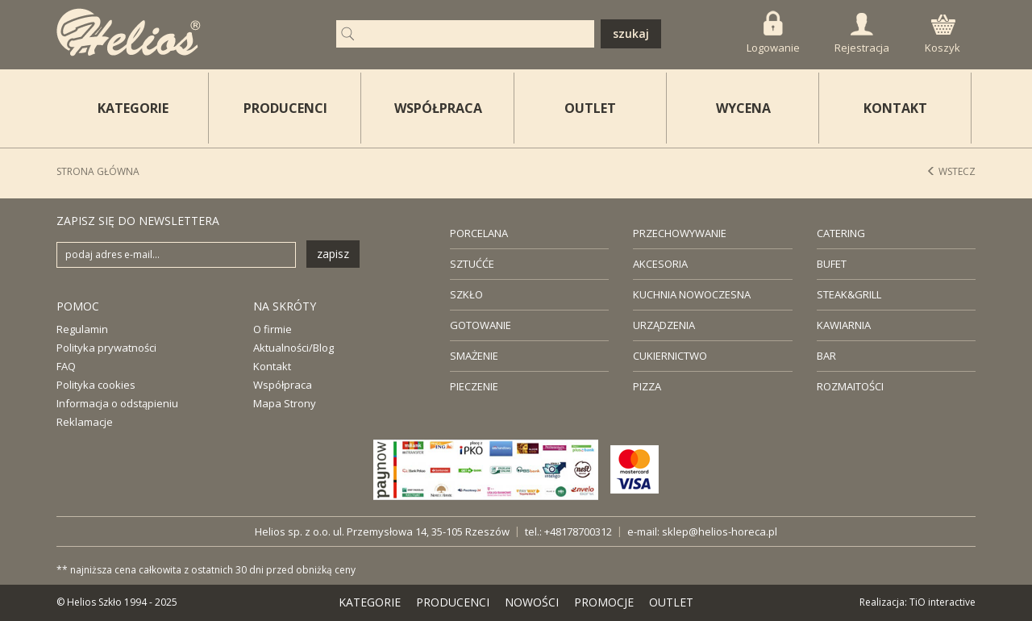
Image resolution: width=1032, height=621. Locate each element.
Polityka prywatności (106, 347)
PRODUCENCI (285, 108)
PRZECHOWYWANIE (679, 233)
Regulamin (82, 329)
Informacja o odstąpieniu (117, 403)
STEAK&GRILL (849, 294)
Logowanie (773, 32)
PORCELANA (479, 233)
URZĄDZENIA (664, 325)
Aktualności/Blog (293, 347)
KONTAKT (895, 108)
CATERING (841, 233)
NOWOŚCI (532, 602)
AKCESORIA (660, 263)
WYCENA (743, 108)
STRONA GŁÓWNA (97, 171)
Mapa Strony (284, 403)
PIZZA (647, 386)
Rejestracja (861, 34)
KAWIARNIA (844, 325)
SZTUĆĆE (472, 263)
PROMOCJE (604, 602)
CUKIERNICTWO (670, 355)
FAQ (66, 366)
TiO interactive (942, 602)
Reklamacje (84, 422)
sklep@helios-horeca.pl (719, 531)
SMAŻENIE (474, 355)
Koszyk (942, 35)
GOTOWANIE (480, 325)
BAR (826, 355)
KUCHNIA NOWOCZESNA (692, 294)
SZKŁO (466, 294)
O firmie (272, 329)
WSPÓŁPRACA (438, 108)
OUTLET (590, 108)
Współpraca (282, 384)
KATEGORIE (370, 602)
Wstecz (951, 171)
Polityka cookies (95, 384)
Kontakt (272, 366)
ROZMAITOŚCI (850, 386)
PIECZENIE (474, 386)
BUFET (832, 263)
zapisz (333, 253)
